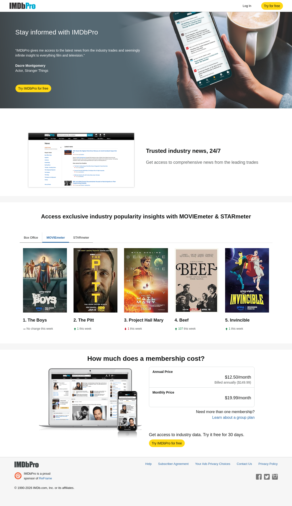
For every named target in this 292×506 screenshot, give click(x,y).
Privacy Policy (268, 464)
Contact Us (244, 464)
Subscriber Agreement (173, 464)
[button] (272, 6)
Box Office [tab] (31, 237)
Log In (249, 6)
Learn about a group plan (233, 417)
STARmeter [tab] (81, 237)
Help (148, 464)
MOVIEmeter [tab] (55, 237)
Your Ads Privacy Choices (212, 464)
